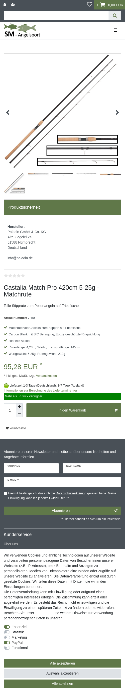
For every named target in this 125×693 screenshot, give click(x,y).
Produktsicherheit (23, 207)
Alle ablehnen (62, 684)
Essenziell (19, 627)
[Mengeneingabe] (10, 410)
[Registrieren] (13, 4)
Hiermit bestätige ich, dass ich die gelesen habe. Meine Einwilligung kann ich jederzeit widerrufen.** (62, 496)
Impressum (43, 613)
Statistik (18, 632)
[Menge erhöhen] (19, 406)
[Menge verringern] (19, 413)
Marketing (19, 637)
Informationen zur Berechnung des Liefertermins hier (40, 390)
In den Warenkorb (88, 410)
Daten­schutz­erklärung (80, 618)
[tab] (62, 207)
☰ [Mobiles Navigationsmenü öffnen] (116, 30)
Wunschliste (16, 428)
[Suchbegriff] (56, 15)
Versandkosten (46, 376)
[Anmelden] (5, 4)
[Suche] (115, 15)
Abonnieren (85, 511)
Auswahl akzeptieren (62, 673)
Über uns (11, 544)
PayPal (17, 643)
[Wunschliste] (89, 4)
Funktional (20, 648)
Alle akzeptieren (62, 663)
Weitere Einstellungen (21, 653)
